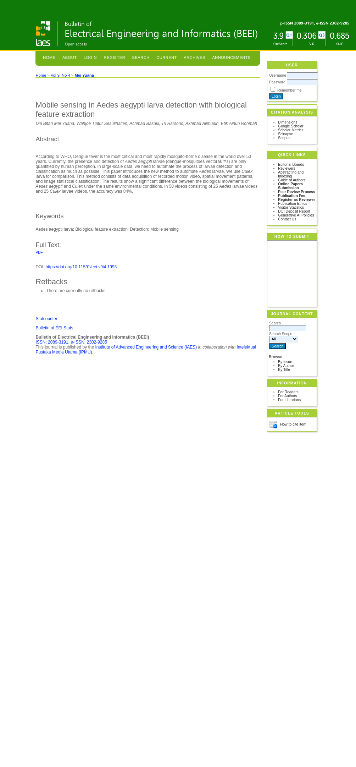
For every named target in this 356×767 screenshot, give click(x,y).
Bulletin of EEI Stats (54, 327)
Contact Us (287, 219)
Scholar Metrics (291, 130)
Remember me (289, 90)
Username (277, 75)
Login (90, 57)
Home (49, 57)
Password (277, 82)
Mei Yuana (84, 75)
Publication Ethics (292, 204)
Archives (194, 57)
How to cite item (293, 424)
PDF (39, 252)
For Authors (287, 396)
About (69, 57)
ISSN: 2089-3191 (51, 342)
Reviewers (286, 168)
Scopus (284, 138)
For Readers (288, 392)
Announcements (231, 57)
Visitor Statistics (291, 207)
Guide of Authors (291, 180)
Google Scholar (291, 126)
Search (141, 57)
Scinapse (285, 134)
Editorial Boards (291, 164)
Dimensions (287, 122)
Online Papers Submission (290, 186)
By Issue (285, 362)
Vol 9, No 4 (60, 75)
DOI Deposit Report (294, 211)
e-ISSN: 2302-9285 (89, 342)
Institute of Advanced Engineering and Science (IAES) (146, 347)
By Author (286, 366)
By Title (284, 370)
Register (115, 57)
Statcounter (46, 318)
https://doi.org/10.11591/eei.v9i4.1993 (81, 266)
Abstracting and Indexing (291, 174)
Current (166, 57)
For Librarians (289, 400)
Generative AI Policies (296, 215)
